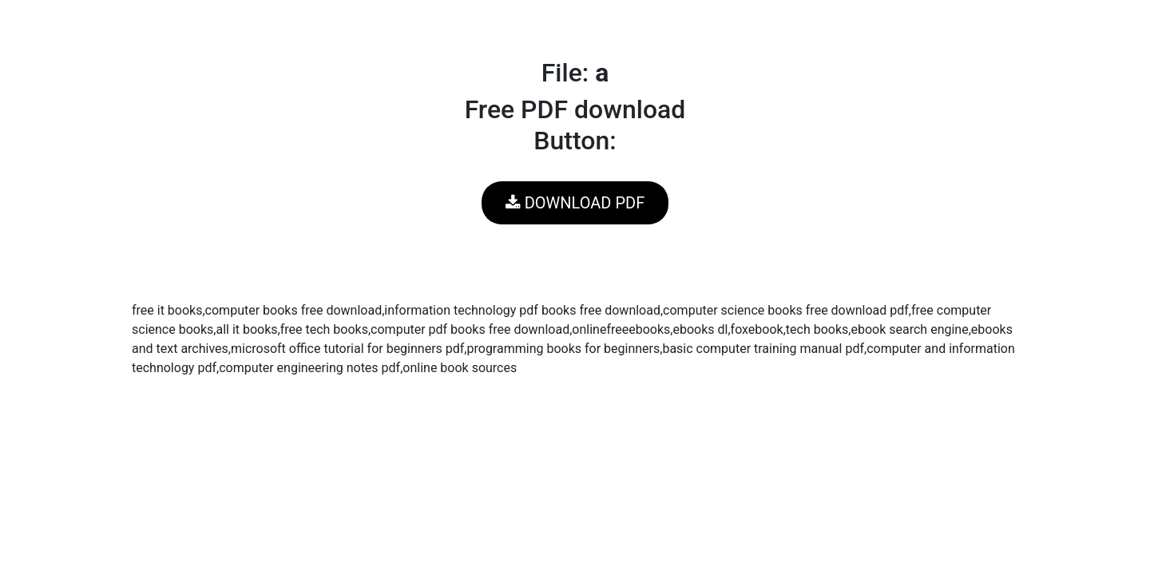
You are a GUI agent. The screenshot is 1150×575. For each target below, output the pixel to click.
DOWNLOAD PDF (575, 202)
